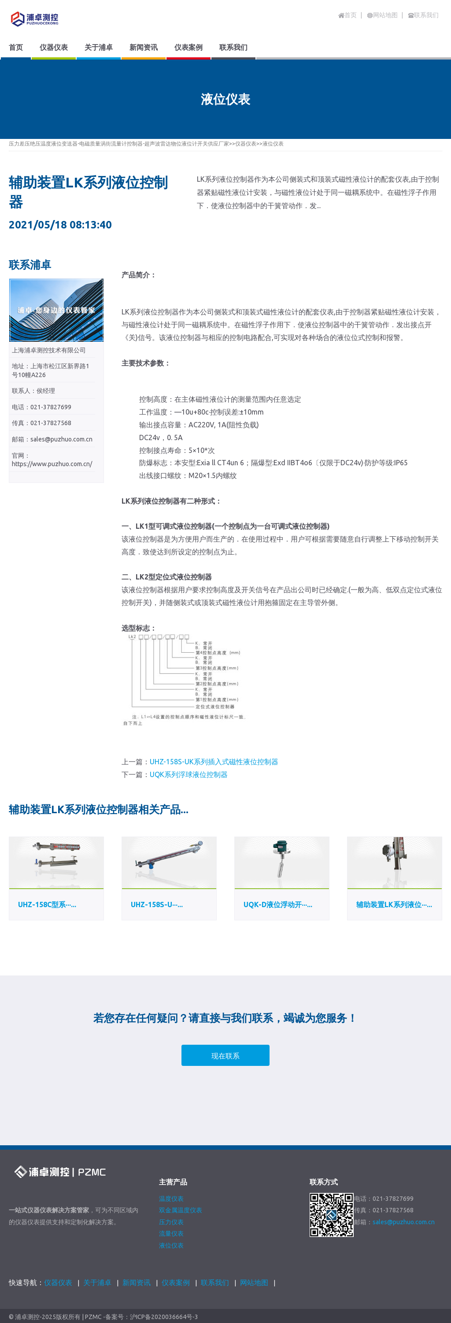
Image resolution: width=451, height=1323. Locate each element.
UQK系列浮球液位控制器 (189, 774)
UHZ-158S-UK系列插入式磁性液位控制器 (214, 762)
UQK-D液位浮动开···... (278, 904)
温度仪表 (171, 1198)
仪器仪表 (245, 143)
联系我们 (215, 1282)
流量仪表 (171, 1233)
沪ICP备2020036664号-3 (164, 1317)
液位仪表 (273, 143)
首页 (347, 15)
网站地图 (254, 1282)
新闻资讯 (136, 1282)
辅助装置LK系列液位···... (394, 904)
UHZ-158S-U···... (157, 904)
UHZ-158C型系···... (47, 904)
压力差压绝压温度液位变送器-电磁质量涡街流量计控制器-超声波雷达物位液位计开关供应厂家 (119, 143)
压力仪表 (171, 1222)
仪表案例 (176, 1282)
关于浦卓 (97, 1282)
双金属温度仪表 (180, 1210)
